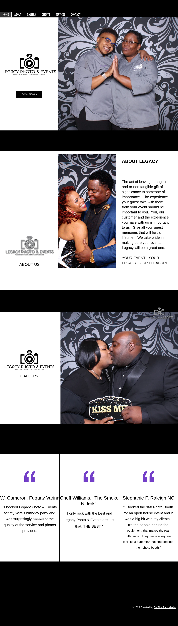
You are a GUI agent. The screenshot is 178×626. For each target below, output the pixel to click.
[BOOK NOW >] (29, 94)
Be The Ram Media (165, 607)
